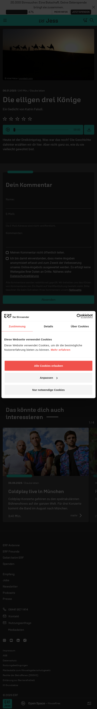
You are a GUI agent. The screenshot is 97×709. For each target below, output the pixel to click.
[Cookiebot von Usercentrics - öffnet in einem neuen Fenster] (76, 316)
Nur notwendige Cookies (48, 389)
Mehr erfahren (60, 349)
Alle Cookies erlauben (48, 365)
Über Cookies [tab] (80, 326)
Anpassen (49, 377)
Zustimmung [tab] (17, 326)
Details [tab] (48, 326)
